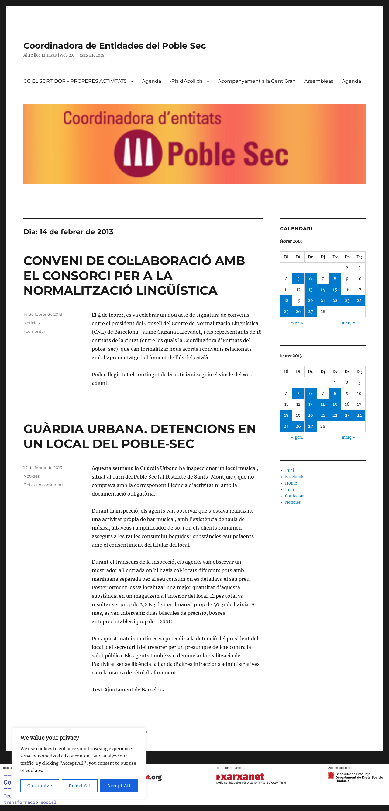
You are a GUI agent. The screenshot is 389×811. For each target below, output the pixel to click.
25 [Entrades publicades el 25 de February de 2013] (286, 311)
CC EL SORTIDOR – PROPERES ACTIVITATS (75, 81)
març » (348, 322)
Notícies (31, 322)
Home (291, 483)
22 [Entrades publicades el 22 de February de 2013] (334, 300)
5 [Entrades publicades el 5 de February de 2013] (298, 278)
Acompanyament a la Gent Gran (257, 81)
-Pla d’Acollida (186, 81)
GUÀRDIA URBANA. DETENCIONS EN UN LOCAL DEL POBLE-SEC (139, 436)
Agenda (151, 81)
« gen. (297, 322)
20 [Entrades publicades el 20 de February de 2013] (310, 300)
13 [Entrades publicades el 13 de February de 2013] (310, 289)
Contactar (294, 496)
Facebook (294, 476)
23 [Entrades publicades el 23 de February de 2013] (347, 300)
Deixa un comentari (43, 484)
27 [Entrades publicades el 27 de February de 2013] (310, 311)
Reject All (80, 785)
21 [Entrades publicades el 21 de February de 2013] (323, 300)
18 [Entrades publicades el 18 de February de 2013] (286, 300)
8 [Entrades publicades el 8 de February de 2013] (335, 278)
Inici (289, 470)
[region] (79, 763)
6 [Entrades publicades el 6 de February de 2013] (310, 278)
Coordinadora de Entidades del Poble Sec (114, 45)
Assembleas (318, 81)
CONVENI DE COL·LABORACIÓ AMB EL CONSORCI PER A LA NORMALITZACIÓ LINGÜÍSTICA (134, 275)
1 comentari (34, 331)
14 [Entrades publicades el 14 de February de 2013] (323, 289)
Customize (39, 785)
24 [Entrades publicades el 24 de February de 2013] (359, 300)
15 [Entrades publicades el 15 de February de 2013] (335, 289)
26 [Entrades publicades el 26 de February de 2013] (298, 311)
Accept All (119, 785)
